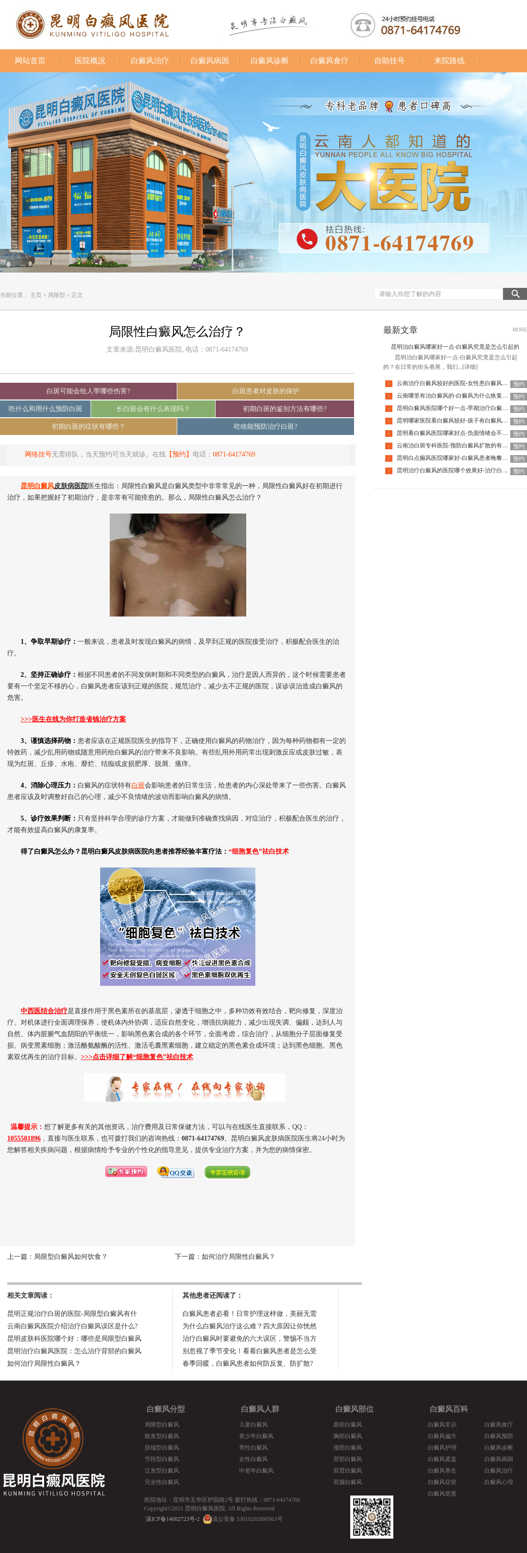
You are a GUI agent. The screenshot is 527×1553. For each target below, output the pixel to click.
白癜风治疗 (150, 61)
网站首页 (30, 61)
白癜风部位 (354, 1409)
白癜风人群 (260, 1409)
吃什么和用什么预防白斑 (45, 408)
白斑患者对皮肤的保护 (265, 391)
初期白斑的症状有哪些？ (89, 426)
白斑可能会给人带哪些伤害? (88, 391)
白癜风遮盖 (442, 1459)
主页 (36, 295)
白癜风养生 (442, 1470)
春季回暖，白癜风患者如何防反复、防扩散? (248, 1363)
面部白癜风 (347, 1424)
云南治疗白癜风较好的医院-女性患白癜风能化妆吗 (461, 383)
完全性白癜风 (162, 1482)
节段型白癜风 (162, 1459)
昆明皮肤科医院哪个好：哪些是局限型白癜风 (74, 1338)
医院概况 (90, 61)
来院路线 (449, 61)
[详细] (470, 367)
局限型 (56, 295)
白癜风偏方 (442, 1436)
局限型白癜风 (162, 1424)
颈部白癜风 (347, 1447)
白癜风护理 (442, 1447)
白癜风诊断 (270, 61)
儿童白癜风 (253, 1424)
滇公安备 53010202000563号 (247, 1519)
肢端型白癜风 (162, 1447)
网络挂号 (38, 454)
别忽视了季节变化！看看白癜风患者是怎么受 (250, 1351)
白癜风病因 (210, 61)
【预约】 (179, 454)
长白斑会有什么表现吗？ (153, 408)
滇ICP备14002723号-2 (173, 1519)
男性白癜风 (253, 1447)
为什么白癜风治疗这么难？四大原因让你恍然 (250, 1326)
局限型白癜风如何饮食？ (71, 1256)
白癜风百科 (449, 1409)
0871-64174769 (234, 454)
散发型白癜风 (162, 1436)
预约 (519, 384)
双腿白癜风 (347, 1482)
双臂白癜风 (347, 1470)
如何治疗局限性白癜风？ (238, 1256)
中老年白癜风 (256, 1470)
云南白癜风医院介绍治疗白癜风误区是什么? (72, 1326)
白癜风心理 (498, 1482)
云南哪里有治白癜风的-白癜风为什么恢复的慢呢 (458, 395)
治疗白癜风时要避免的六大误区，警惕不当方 (250, 1338)
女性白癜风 (253, 1459)
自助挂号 (389, 61)
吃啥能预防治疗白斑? (265, 426)
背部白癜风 (347, 1459)
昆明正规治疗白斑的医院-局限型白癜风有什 (72, 1313)
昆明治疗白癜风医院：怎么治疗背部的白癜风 (74, 1351)
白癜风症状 (442, 1482)
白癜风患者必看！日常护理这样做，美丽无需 (250, 1313)
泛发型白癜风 (162, 1470)
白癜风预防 (498, 1436)
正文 (77, 295)
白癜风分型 (166, 1409)
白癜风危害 (442, 1493)
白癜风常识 (442, 1424)
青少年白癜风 (256, 1436)
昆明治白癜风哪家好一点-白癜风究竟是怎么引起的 (455, 346)
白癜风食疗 (329, 61)
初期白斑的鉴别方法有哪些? (284, 408)
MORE (520, 329)
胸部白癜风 (347, 1436)
